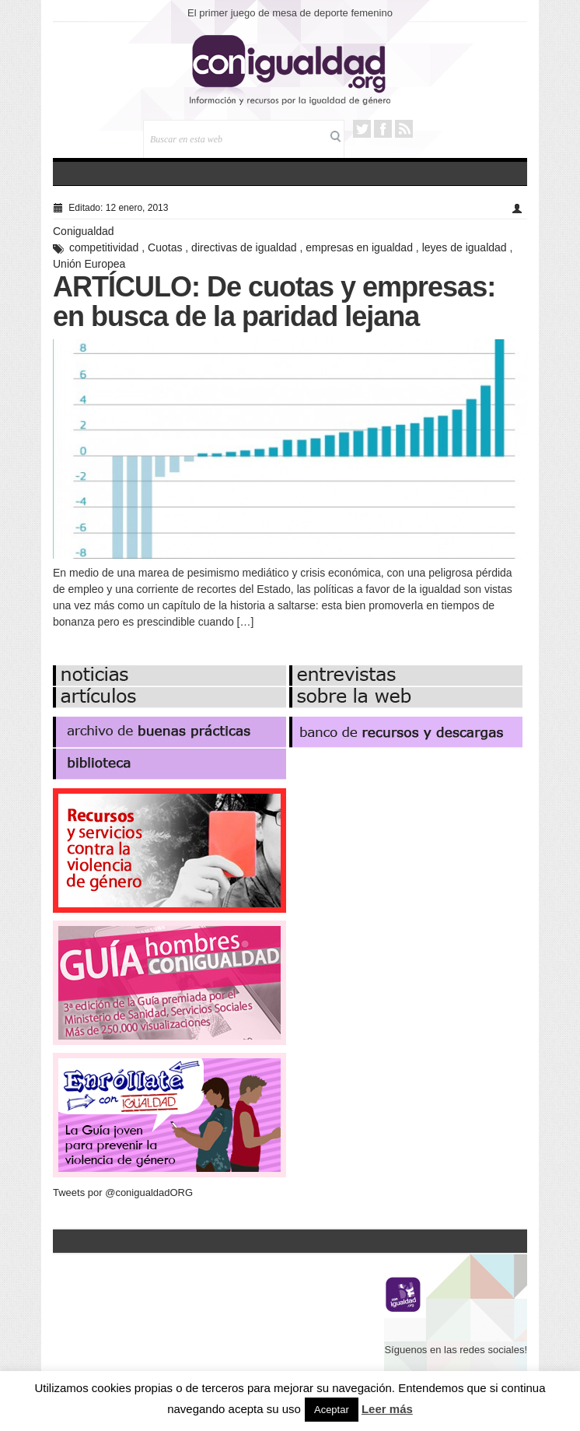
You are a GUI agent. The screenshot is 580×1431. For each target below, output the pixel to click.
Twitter (362, 129)
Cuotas (165, 247)
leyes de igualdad (464, 247)
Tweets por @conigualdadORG (123, 1192)
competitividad (104, 247)
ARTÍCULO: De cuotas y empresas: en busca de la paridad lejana (274, 301)
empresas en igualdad (359, 247)
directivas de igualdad (243, 247)
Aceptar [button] (331, 1409)
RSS (404, 129)
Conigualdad (83, 231)
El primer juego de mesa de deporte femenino (290, 13)
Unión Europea (89, 264)
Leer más (387, 1409)
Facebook (383, 129)
